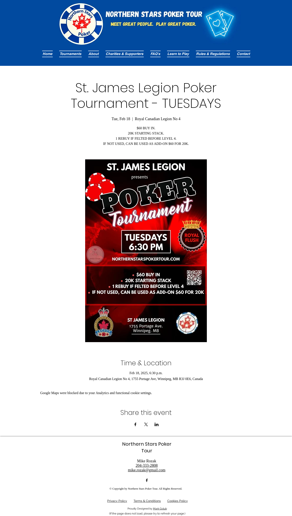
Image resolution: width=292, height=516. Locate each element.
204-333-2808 (147, 465)
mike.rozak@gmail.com (147, 470)
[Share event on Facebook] (135, 424)
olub (164, 508)
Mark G (157, 508)
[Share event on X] (146, 424)
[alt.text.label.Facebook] (147, 480)
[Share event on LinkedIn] (157, 424)
